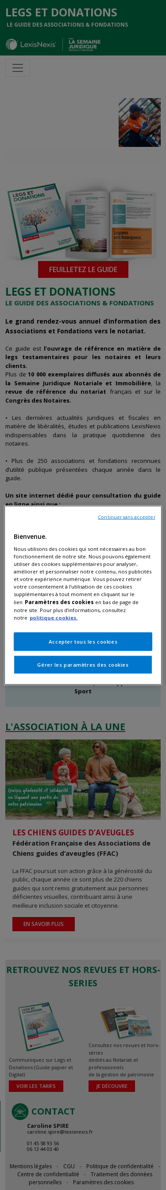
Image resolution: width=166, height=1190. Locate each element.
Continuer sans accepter (126, 517)
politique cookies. (53, 617)
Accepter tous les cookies (83, 641)
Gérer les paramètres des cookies (82, 664)
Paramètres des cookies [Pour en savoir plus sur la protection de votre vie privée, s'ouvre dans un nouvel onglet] (59, 601)
